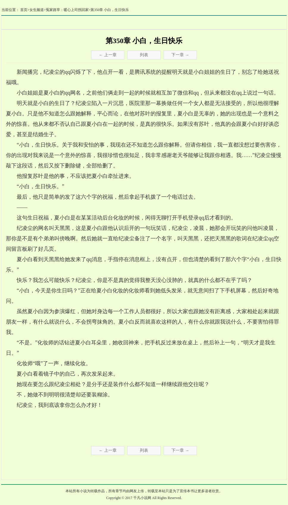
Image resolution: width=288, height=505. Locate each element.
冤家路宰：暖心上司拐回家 (67, 10)
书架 (220, 465)
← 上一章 (108, 55)
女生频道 (36, 10)
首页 (23, 10)
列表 (144, 55)
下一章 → (180, 55)
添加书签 (157, 465)
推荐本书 (76, 465)
